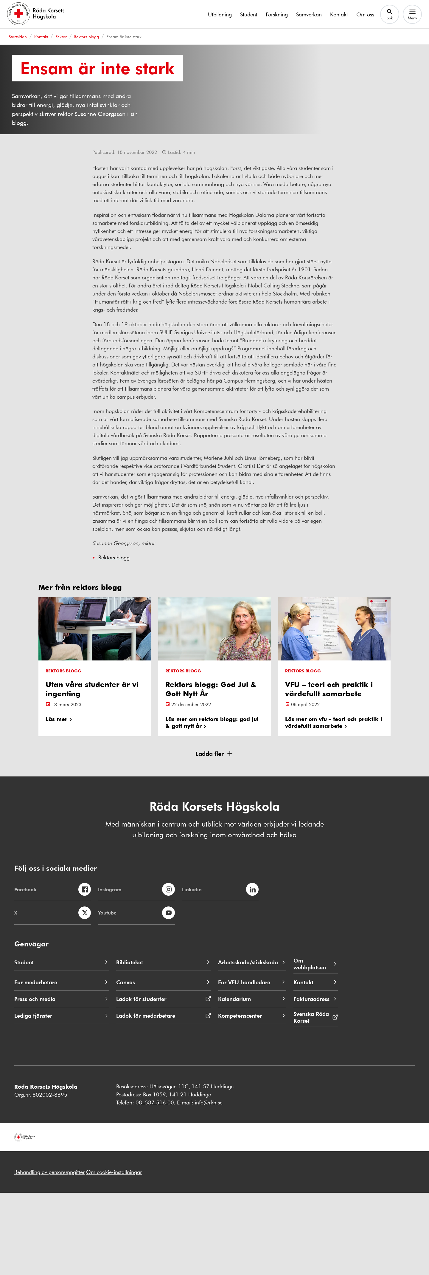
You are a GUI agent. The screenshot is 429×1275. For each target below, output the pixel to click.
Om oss (365, 14)
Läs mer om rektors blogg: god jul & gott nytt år (212, 804)
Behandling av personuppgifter (49, 1254)
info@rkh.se (209, 1184)
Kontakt (339, 14)
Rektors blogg (114, 639)
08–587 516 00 (155, 1184)
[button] (214, 836)
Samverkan (309, 14)
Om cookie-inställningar (114, 1254)
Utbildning (220, 14)
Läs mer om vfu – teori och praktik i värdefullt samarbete (333, 804)
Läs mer (56, 800)
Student (248, 14)
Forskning (277, 14)
